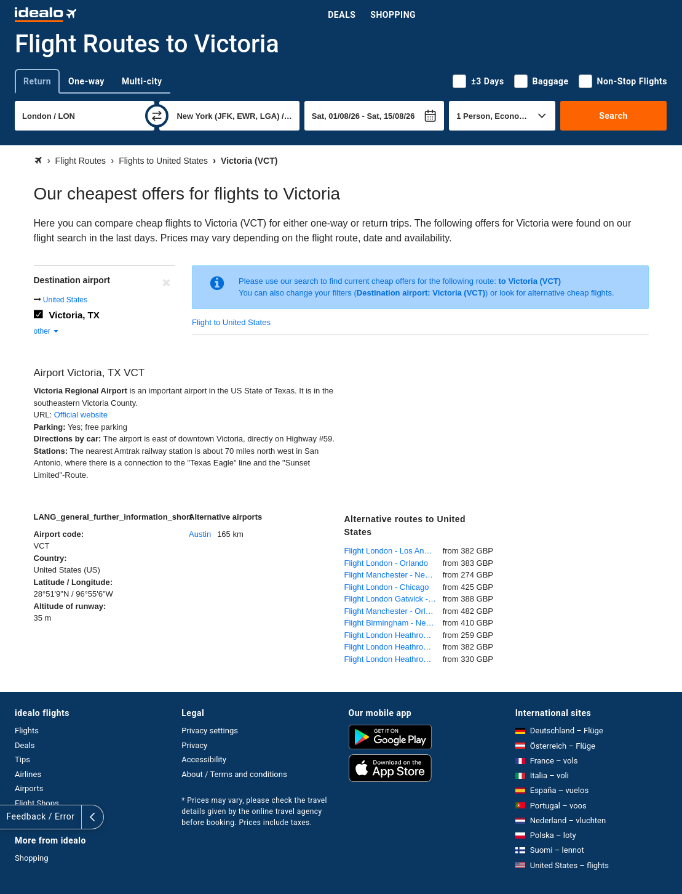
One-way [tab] (86, 81)
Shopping (393, 15)
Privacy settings (209, 730)
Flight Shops (37, 803)
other (47, 331)
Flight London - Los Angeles (393, 550)
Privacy (194, 745)
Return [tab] (37, 81)
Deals (341, 15)
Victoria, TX (74, 315)
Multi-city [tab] (142, 81)
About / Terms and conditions (234, 774)
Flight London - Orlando (386, 563)
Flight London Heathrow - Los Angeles (393, 646)
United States (65, 300)
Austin (200, 534)
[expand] (11, 817)
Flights (27, 730)
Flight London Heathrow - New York (393, 635)
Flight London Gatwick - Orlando (393, 598)
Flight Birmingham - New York (393, 622)
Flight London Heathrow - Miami (393, 659)
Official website (81, 414)
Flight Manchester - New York (393, 574)
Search (613, 116)
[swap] (157, 115)
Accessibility (203, 759)
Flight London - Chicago (386, 587)
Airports (29, 788)
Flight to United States (231, 322)
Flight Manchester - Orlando (393, 611)
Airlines (28, 774)
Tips (22, 759)
